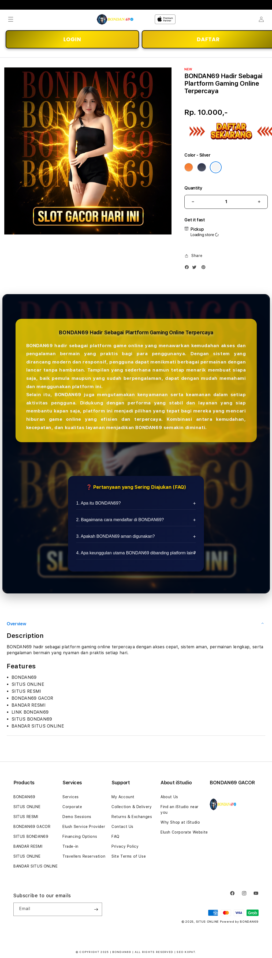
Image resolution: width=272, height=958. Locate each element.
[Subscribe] (96, 909)
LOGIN (72, 39)
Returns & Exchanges (131, 817)
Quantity (193, 188)
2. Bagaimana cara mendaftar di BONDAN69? (120, 519)
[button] (10, 19)
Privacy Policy (125, 846)
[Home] (115, 19)
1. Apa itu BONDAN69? (98, 503)
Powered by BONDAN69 (239, 921)
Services (70, 797)
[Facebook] (188, 268)
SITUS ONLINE (26, 807)
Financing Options (79, 836)
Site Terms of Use (128, 856)
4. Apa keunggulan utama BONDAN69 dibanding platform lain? (136, 553)
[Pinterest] (204, 268)
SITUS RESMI (25, 817)
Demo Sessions (76, 817)
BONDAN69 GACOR (31, 826)
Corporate (72, 807)
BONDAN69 (24, 797)
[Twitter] (195, 268)
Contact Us (122, 826)
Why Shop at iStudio (180, 822)
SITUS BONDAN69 (30, 836)
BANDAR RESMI (27, 846)
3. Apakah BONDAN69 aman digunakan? (115, 536)
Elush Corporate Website (184, 832)
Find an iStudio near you (180, 810)
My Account (123, 797)
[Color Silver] (215, 167)
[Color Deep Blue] (201, 167)
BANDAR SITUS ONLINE (35, 866)
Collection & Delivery (131, 807)
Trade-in (70, 846)
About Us (169, 797)
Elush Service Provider (83, 826)
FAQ (115, 836)
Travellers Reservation (83, 856)
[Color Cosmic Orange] (188, 167)
